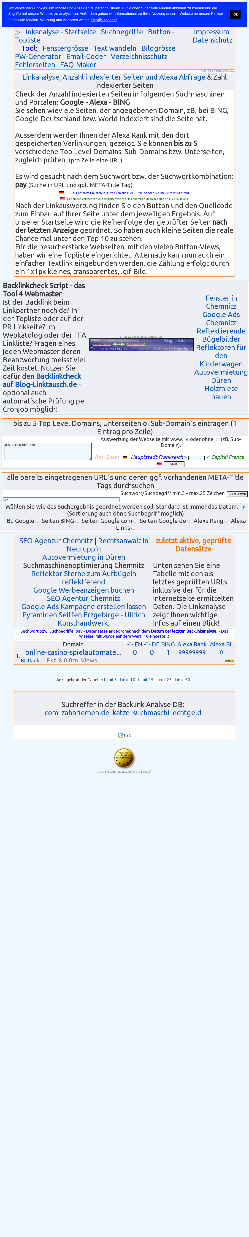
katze (121, 713)
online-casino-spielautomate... (73, 652)
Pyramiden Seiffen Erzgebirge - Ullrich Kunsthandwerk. (83, 619)
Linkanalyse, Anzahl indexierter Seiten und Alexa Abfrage (114, 77)
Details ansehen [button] (104, 20)
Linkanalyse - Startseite (59, 32)
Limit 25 (164, 679)
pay (79, 631)
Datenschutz (212, 40)
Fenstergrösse (65, 48)
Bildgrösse (158, 48)
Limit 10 (127, 679)
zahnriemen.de (85, 713)
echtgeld (187, 713)
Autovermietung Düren (221, 376)
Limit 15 (146, 679)
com (51, 713)
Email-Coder (86, 56)
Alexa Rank (192, 644)
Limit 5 (110, 679)
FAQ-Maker (78, 65)
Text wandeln (114, 48)
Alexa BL (221, 644)
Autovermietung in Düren (83, 557)
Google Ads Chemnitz (221, 318)
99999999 (192, 652)
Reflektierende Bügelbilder (221, 335)
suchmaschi (151, 713)
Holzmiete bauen (221, 393)
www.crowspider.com (51, 451)
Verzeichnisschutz (139, 56)
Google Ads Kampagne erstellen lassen (83, 606)
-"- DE (151, 644)
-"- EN (134, 644)
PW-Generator (38, 56)
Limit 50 (182, 679)
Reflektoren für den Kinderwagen (221, 355)
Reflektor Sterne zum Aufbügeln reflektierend (83, 578)
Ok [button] (235, 14)
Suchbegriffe (122, 32)
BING (168, 644)
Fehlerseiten (35, 65)
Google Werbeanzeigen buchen (83, 590)
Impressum (211, 32)
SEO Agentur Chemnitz (56, 541)
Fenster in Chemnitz (221, 302)
